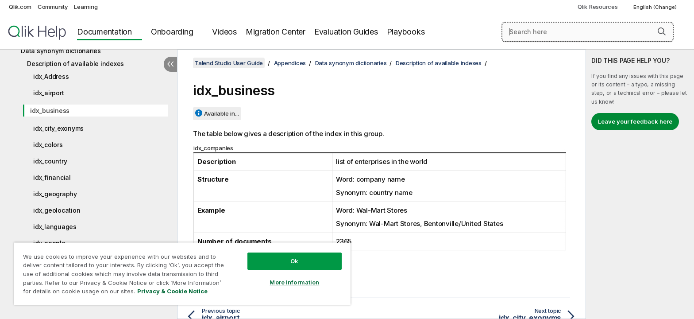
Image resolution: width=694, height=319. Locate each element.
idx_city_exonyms (58, 128)
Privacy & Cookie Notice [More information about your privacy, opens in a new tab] (172, 291)
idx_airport (48, 93)
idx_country (50, 161)
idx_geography (55, 194)
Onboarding (172, 31)
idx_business (49, 110)
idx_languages (55, 226)
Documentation (104, 31)
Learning (85, 6)
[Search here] (587, 32)
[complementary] (640, 184)
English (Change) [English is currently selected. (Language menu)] (655, 7)
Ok (294, 261)
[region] (182, 273)
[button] (661, 31)
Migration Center (275, 31)
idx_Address (51, 76)
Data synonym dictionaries (61, 50)
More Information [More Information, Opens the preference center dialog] (294, 282)
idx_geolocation (56, 210)
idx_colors (48, 144)
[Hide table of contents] (170, 64)
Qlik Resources (598, 6)
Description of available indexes (75, 63)
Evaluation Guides (346, 31)
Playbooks (406, 31)
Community (53, 6)
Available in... (221, 113)
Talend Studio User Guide (229, 62)
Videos (224, 31)
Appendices (290, 62)
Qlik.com (20, 6)
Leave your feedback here (635, 121)
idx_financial (52, 177)
